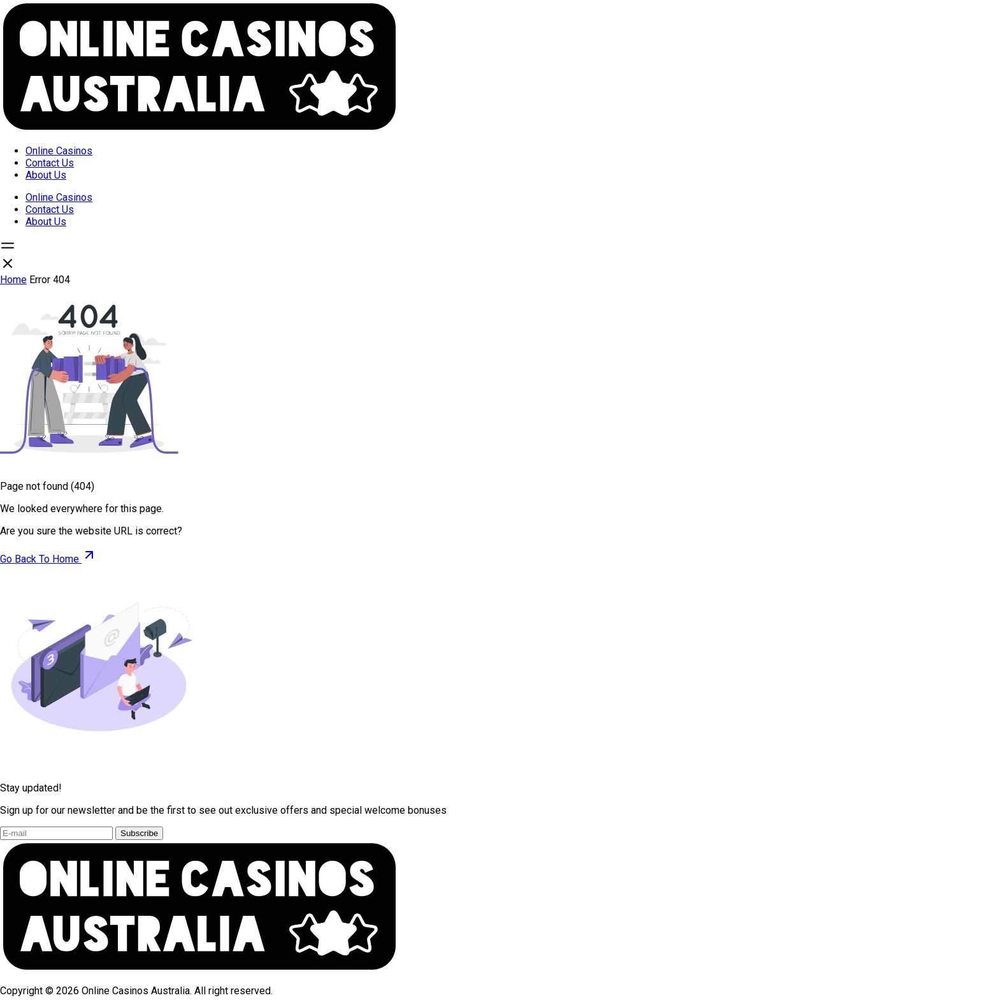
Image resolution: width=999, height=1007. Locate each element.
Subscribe (139, 833)
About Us (45, 175)
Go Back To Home (48, 559)
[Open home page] (199, 128)
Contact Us (49, 163)
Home (13, 280)
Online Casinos (58, 151)
